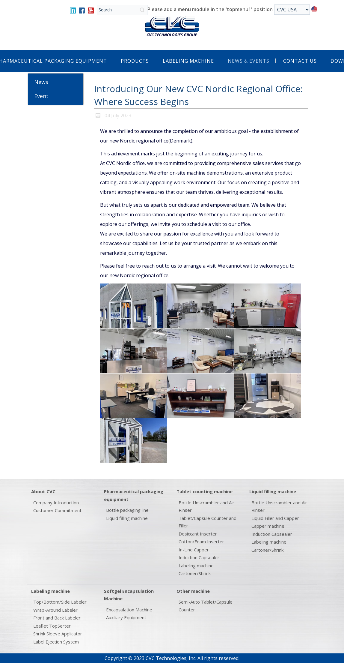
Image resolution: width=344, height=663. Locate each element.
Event (41, 96)
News (41, 82)
